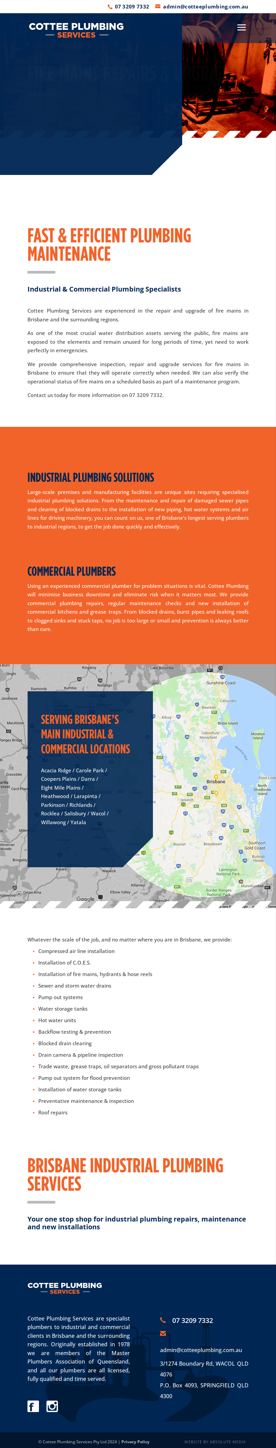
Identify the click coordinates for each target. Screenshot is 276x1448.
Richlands (81, 804)
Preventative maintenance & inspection (86, 1100)
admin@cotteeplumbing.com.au (201, 1350)
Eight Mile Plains (60, 787)
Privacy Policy (135, 1442)
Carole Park (90, 770)
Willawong (53, 822)
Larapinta (85, 796)
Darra (88, 778)
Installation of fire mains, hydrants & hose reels (95, 974)
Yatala (78, 822)
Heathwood (55, 796)
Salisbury (75, 813)
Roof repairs (52, 1112)
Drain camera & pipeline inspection (80, 1054)
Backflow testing (58, 1031)
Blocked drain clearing (65, 1043)
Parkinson (53, 804)
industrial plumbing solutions (62, 500)
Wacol (98, 813)
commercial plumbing (54, 603)
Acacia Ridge (56, 770)
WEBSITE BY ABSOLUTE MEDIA (215, 1441)
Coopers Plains (58, 778)
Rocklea (50, 813)
